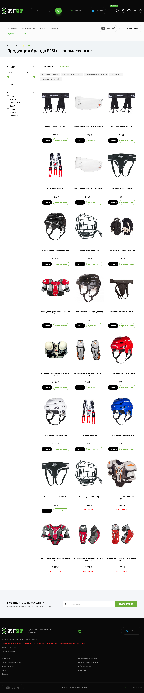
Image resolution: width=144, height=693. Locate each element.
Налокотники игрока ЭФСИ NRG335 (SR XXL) (88, 559)
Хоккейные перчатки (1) (51, 79)
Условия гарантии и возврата (11, 662)
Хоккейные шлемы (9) (50, 74)
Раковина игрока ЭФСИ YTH (121, 312)
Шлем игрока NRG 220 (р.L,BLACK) (55, 250)
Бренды (11, 34)
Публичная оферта (84, 666)
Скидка (11, 84)
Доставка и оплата (28, 28)
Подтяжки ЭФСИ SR (88, 435)
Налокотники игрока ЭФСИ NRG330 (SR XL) (88, 374)
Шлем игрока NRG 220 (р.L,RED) (122, 373)
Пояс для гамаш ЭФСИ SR (55, 127)
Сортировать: (48, 66)
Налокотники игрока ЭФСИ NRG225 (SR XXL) (122, 559)
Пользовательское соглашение (88, 662)
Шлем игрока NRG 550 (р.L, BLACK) (88, 312)
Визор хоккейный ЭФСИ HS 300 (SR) (88, 127)
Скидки (24, 34)
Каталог (75, 11)
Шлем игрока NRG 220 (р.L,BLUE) (121, 435)
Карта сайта (82, 670)
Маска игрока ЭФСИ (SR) (88, 497)
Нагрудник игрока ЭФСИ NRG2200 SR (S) (55, 374)
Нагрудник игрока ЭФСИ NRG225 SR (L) (55, 313)
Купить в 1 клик (61, 141)
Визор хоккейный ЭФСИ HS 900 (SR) (88, 188)
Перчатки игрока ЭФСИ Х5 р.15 (122, 250)
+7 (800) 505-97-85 (136, 687)
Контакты (54, 28)
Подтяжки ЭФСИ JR (55, 188)
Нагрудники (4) (116, 74)
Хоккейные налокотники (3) (96, 74)
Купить (47, 141)
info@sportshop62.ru (8, 651)
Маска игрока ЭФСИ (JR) (89, 250)
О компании (12, 28)
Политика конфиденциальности (88, 658)
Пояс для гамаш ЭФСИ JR (121, 127)
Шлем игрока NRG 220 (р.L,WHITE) (55, 435)
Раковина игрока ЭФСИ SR (55, 497)
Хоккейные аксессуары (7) (72, 74)
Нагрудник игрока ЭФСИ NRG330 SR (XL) (122, 498)
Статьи (42, 28)
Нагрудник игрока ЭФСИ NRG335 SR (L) (55, 559)
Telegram (97, 10)
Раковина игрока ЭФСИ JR (122, 188)
